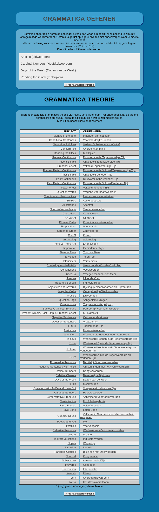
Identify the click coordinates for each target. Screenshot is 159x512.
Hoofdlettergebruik (94, 401)
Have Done (69, 409)
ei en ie (87, 434)
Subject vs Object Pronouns (59, 308)
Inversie (88, 447)
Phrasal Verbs (67, 222)
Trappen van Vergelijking (98, 304)
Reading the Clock (65, 153)
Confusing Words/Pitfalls (61, 265)
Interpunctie (90, 469)
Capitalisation (68, 401)
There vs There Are (64, 243)
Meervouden (90, 383)
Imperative (69, 248)
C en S (87, 235)
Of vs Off (70, 217)
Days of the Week (65, 379)
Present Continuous (64, 157)
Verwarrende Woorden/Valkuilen (102, 265)
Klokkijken (89, 153)
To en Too (89, 256)
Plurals (72, 383)
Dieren (87, 473)
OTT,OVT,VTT (91, 312)
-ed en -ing (89, 239)
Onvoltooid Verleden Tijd (97, 174)
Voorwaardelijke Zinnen (97, 140)
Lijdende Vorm (91, 278)
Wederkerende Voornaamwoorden (103, 430)
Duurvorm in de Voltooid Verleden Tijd (105, 183)
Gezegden (89, 464)
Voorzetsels (90, 226)
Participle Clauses (65, 451)
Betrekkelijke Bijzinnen (96, 375)
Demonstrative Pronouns (61, 396)
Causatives (69, 213)
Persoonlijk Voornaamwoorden (101, 308)
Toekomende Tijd (93, 325)
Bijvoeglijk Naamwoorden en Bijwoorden (107, 287)
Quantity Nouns (66, 415)
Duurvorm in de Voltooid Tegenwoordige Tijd (109, 170)
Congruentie (90, 456)
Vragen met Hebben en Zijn (99, 388)
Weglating (89, 443)
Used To (71, 274)
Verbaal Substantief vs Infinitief (101, 144)
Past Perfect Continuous (61, 183)
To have (71, 338)
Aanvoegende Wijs (94, 460)
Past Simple (69, 174)
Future (72, 325)
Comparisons (68, 304)
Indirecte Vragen (93, 438)
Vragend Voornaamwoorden (99, 191)
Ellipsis (72, 443)
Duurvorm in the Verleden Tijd (100, 178)
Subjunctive (69, 460)
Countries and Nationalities (60, 196)
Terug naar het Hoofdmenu (79, 85)
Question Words (66, 191)
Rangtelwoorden (93, 370)
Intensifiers (69, 261)
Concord (71, 456)
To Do (72, 482)
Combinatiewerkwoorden (98, 222)
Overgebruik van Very (96, 477)
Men (85, 421)
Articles (71, 295)
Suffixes (71, 200)
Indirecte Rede (92, 282)
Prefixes (71, 425)
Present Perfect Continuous (59, 170)
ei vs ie (72, 434)
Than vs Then (68, 252)
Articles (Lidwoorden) (35, 56)
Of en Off (88, 217)
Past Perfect (68, 187)
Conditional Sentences (62, 140)
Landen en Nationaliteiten (98, 196)
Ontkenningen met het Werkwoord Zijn (106, 366)
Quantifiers (69, 334)
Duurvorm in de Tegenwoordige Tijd (104, 157)
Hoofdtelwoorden (93, 392)
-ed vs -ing (69, 239)
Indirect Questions (65, 438)
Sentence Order (66, 230)
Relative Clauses (66, 375)
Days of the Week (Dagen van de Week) (48, 70)
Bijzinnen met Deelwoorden (99, 451)
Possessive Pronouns (63, 362)
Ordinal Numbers (66, 370)
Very (73, 477)
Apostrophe (69, 204)
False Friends (68, 405)
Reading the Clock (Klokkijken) (42, 77)
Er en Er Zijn (90, 243)
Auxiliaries (70, 330)
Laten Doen (90, 409)
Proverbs (70, 464)
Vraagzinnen (90, 321)
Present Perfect (66, 166)
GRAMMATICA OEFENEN (79, 18)
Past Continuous (66, 178)
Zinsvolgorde (90, 230)
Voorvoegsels (91, 425)
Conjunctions (68, 269)
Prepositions (68, 226)
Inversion (70, 447)
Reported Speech (65, 282)
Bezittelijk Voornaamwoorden (100, 362)
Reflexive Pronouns (64, 430)
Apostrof (88, 204)
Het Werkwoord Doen (96, 482)
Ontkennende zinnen (95, 317)
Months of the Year (65, 135)
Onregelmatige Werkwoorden (100, 291)
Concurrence (68, 148)
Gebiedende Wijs (93, 248)
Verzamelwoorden (94, 209)
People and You (66, 421)
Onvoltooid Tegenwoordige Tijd (101, 161)
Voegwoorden (91, 269)
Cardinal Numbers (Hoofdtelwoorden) (46, 63)
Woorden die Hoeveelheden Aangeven (106, 334)
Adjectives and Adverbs (62, 287)
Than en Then (91, 252)
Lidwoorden (90, 295)
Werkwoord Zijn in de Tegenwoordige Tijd (107, 343)
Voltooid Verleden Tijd (96, 187)
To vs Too (70, 256)
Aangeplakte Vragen (95, 299)
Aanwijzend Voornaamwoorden (101, 396)
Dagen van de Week (95, 379)
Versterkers (90, 261)
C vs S (72, 235)
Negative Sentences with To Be (57, 366)
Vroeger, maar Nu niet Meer (99, 274)
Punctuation (69, 469)
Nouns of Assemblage (63, 209)
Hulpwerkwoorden (94, 330)
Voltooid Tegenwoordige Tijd (100, 166)
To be (72, 343)
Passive (71, 278)
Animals (71, 473)
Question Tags (67, 299)
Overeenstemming (94, 148)
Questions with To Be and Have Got (54, 388)
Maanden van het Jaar (96, 135)
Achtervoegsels (92, 200)
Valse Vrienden (92, 405)
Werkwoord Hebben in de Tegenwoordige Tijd (110, 338)
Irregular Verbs (67, 291)
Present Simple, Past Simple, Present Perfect (49, 312)
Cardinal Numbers (65, 392)
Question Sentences (64, 321)
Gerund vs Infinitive (64, 144)
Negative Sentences (64, 317)
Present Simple (67, 161)
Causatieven (90, 213)
